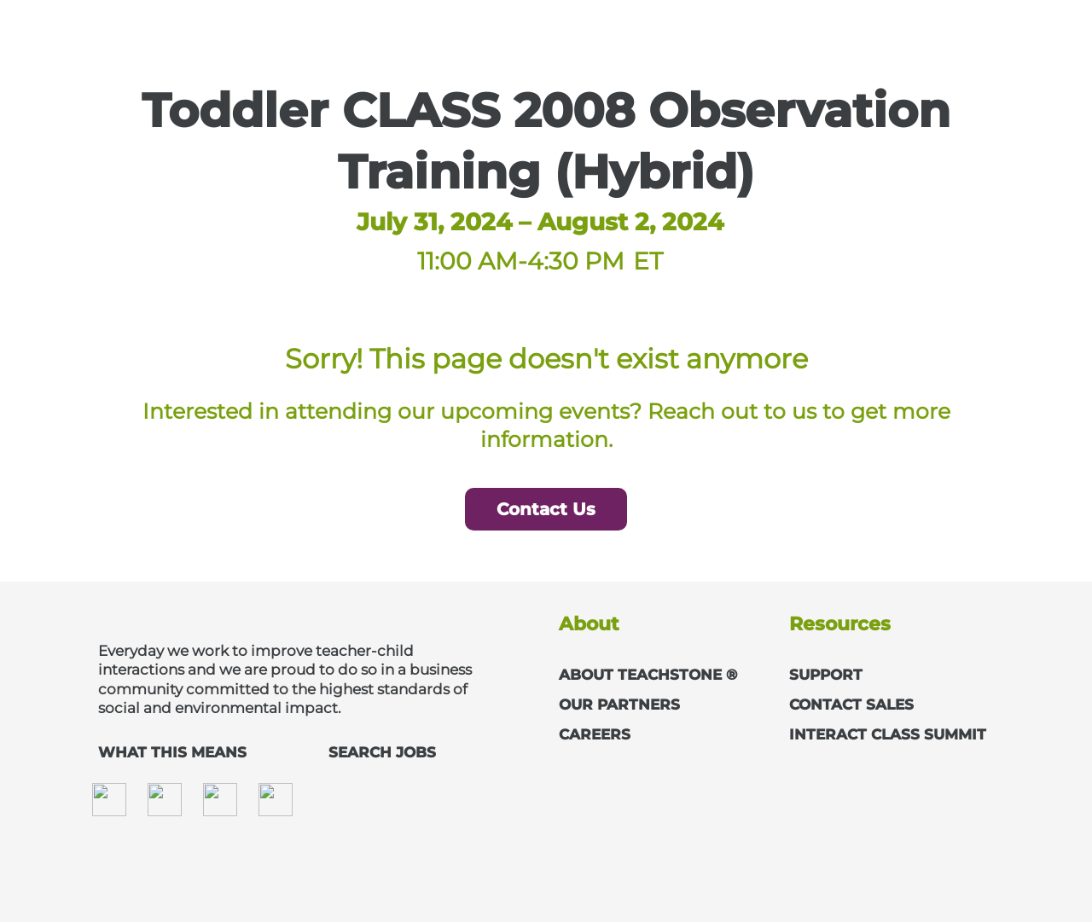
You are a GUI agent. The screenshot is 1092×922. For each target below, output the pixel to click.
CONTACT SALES (851, 704)
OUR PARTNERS (619, 704)
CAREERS (594, 734)
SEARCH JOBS (382, 752)
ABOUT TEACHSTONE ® (648, 674)
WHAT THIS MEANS (172, 752)
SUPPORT (826, 674)
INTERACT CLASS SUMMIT (887, 734)
